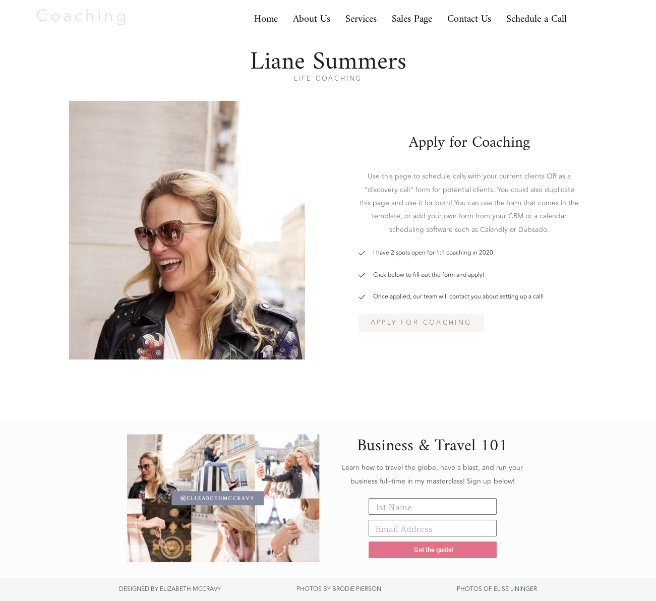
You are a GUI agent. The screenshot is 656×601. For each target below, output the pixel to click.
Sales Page (412, 16)
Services (361, 16)
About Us (311, 16)
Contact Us (469, 16)
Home (266, 16)
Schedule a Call (536, 16)
